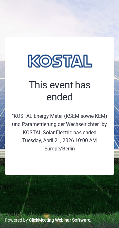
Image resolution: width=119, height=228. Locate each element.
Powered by (47, 220)
